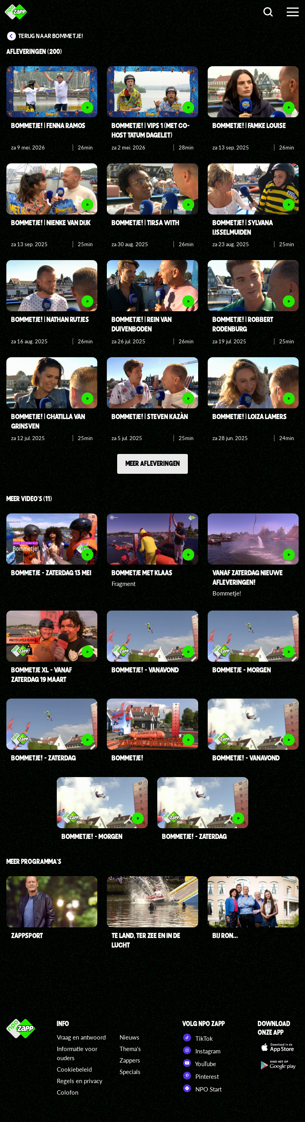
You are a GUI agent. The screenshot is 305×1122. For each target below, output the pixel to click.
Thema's (130, 1048)
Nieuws (129, 1037)
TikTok (197, 1037)
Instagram (201, 1050)
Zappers (130, 1060)
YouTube (199, 1063)
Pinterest (200, 1075)
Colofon (67, 1092)
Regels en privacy (79, 1080)
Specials (130, 1071)
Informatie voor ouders (77, 1053)
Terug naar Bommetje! (50, 36)
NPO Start (202, 1088)
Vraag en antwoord (81, 1037)
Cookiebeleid (74, 1069)
